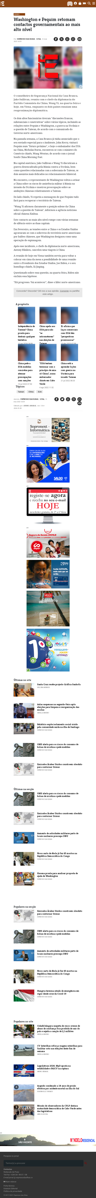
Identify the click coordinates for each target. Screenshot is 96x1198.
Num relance (10, 1182)
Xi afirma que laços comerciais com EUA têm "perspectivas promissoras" (69, 333)
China (30, 392)
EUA (39, 392)
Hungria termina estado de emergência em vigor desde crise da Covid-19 (58, 992)
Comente (64, 291)
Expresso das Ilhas (26, 39)
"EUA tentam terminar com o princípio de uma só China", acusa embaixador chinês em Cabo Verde (47, 373)
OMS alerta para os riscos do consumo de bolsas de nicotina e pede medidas (57, 746)
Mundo (16, 14)
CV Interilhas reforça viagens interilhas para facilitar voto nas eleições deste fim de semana (59, 1048)
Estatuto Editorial (11, 1188)
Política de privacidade (13, 1191)
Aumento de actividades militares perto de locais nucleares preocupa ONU (57, 835)
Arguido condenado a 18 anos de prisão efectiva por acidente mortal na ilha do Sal (58, 1087)
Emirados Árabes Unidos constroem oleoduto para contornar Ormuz (59, 766)
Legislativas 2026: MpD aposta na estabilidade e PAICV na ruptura (54, 1067)
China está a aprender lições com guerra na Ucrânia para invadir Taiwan (68, 370)
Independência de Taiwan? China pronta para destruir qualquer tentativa (26, 333)
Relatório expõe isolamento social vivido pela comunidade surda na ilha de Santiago (58, 726)
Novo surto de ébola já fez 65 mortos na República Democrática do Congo (57, 855)
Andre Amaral (29, 406)
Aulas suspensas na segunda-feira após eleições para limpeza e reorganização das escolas (58, 707)
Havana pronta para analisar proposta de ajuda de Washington (57, 875)
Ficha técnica (9, 1186)
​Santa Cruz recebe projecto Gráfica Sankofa (59, 684)
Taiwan (21, 392)
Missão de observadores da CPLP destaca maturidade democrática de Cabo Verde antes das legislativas (59, 1108)
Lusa (38, 39)
